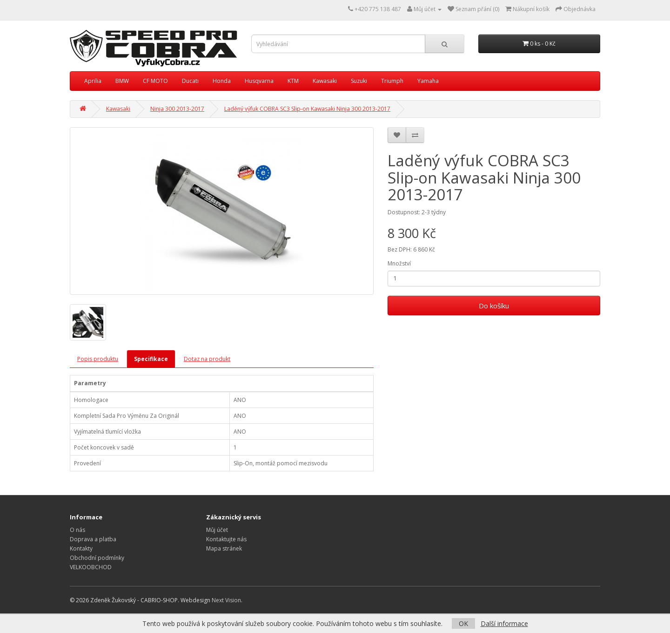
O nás (77, 530)
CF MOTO (155, 81)
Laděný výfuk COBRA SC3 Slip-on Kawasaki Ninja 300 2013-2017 (307, 109)
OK (463, 623)
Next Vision (226, 600)
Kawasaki (325, 81)
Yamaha (428, 81)
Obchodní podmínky (97, 558)
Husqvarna (259, 81)
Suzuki (359, 81)
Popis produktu (97, 359)
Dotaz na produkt (207, 359)
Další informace (504, 623)
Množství (399, 263)
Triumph (392, 81)
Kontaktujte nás (226, 539)
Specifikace (151, 359)
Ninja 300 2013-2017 (177, 109)
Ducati (190, 81)
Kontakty (81, 548)
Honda (222, 81)
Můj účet (217, 530)
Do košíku (494, 305)
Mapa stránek (224, 548)
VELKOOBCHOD (91, 567)
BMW (122, 81)
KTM (293, 81)
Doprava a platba (93, 539)
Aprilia (92, 81)
